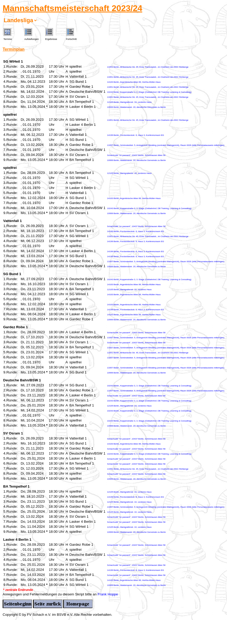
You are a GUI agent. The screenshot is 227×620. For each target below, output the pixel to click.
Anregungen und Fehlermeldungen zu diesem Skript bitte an (50, 594)
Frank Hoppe (108, 594)
